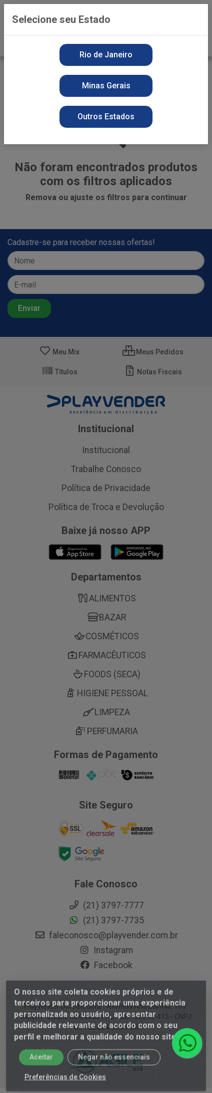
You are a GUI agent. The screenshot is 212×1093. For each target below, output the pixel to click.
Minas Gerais (106, 85)
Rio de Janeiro (106, 54)
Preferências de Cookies (65, 1084)
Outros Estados (106, 116)
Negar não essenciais (114, 1064)
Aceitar (41, 1064)
